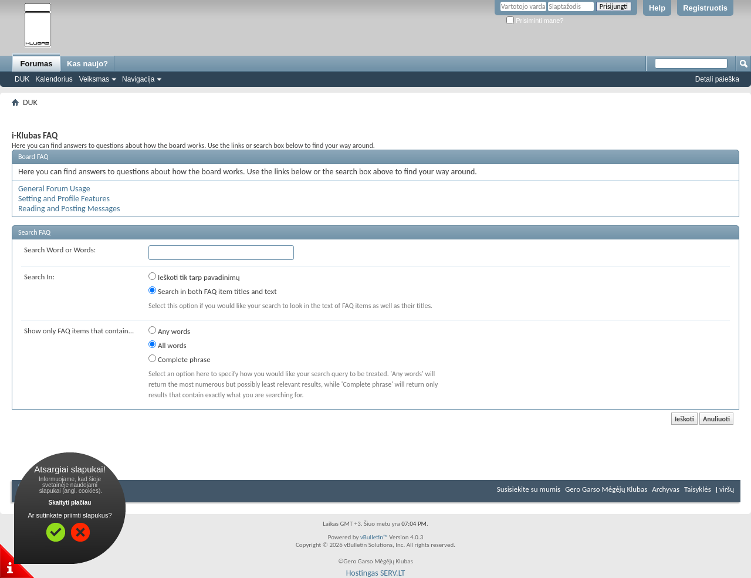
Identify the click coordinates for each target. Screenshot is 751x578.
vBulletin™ (374, 537)
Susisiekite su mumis (528, 489)
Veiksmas (94, 79)
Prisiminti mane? (534, 20)
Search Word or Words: (60, 249)
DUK (22, 79)
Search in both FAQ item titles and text (212, 291)
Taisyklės (697, 489)
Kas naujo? (87, 63)
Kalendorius (53, 79)
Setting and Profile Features (64, 199)
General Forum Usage (54, 189)
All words (167, 345)
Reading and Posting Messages (69, 209)
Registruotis (705, 8)
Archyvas (665, 489)
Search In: (39, 276)
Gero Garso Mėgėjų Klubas (606, 489)
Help (657, 8)
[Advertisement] (375, 114)
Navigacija (138, 79)
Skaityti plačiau (70, 502)
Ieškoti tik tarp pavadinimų (194, 277)
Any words (169, 331)
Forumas (37, 63)
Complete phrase (179, 359)
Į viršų (725, 489)
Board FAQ (33, 157)
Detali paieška (717, 79)
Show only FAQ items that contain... (79, 330)
